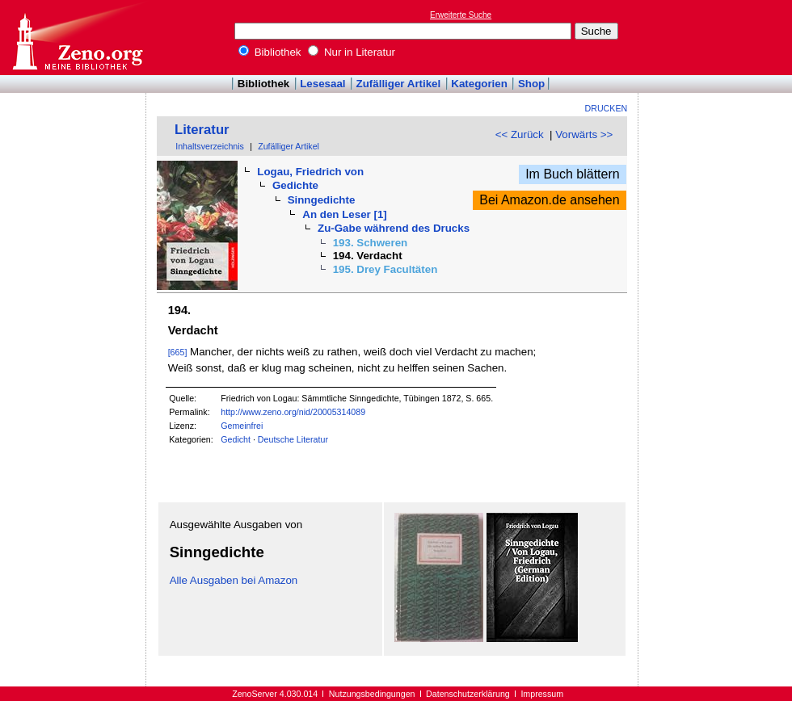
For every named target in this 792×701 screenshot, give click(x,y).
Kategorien (479, 84)
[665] (177, 352)
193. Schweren (370, 243)
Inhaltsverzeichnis (209, 146)
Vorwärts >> (584, 134)
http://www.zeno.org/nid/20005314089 (293, 412)
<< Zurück (519, 134)
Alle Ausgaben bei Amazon (234, 580)
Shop (531, 84)
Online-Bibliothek (77, 37)
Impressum (541, 694)
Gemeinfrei (242, 425)
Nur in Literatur (351, 52)
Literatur (202, 129)
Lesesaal (322, 84)
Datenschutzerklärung (468, 694)
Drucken (606, 108)
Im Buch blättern (572, 174)
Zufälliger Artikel (398, 84)
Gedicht (236, 439)
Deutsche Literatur (293, 439)
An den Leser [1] (344, 214)
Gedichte (295, 185)
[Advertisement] (717, 37)
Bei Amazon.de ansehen (549, 200)
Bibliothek (269, 52)
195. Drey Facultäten (385, 269)
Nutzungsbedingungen (372, 694)
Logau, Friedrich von (310, 172)
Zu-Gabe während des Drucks (394, 228)
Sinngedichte (322, 200)
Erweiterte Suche (460, 14)
